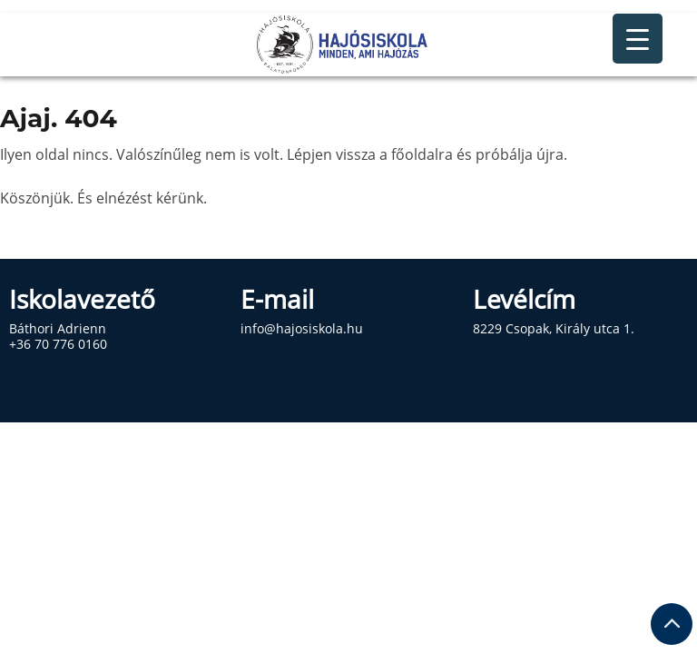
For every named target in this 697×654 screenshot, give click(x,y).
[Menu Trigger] (638, 39)
